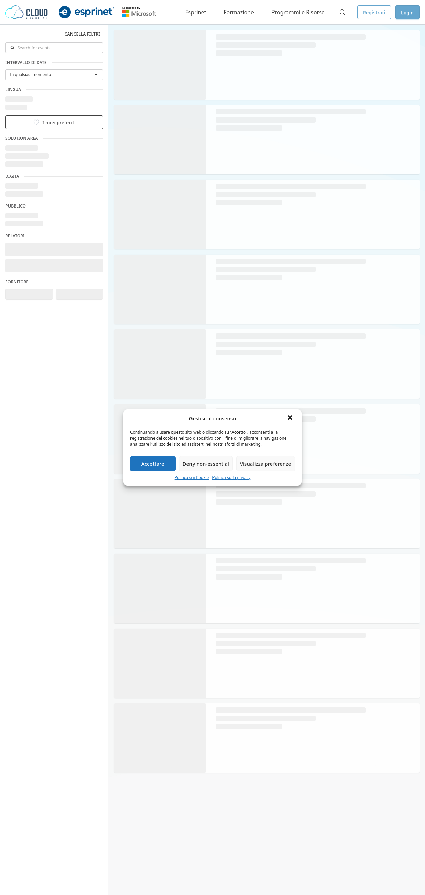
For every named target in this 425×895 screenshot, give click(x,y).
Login (407, 12)
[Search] (342, 12)
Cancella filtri (82, 34)
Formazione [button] (239, 12)
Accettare (152, 463)
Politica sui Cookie (192, 477)
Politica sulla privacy (231, 477)
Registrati (374, 12)
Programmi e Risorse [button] (298, 12)
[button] (291, 418)
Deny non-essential (206, 463)
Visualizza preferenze (265, 463)
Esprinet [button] (195, 12)
